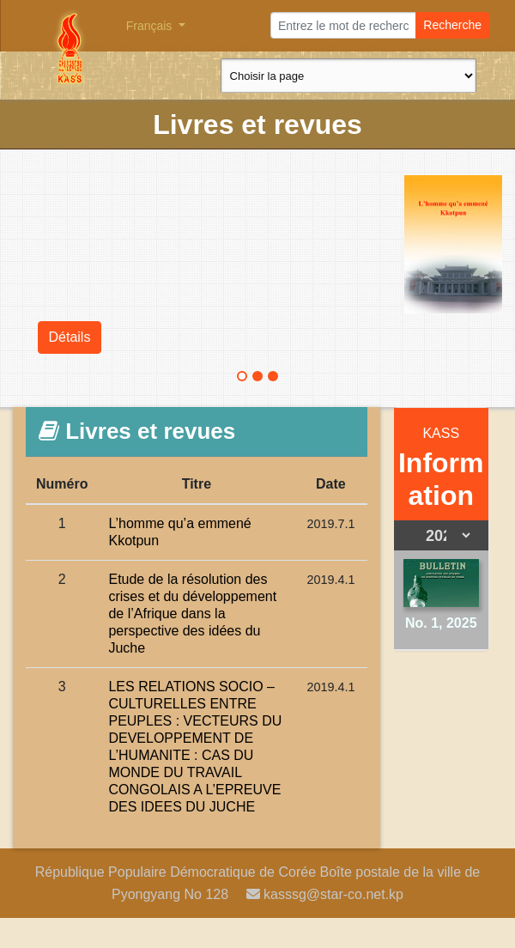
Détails (70, 337)
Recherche (452, 25)
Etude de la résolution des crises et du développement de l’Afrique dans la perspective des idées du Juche (192, 613)
